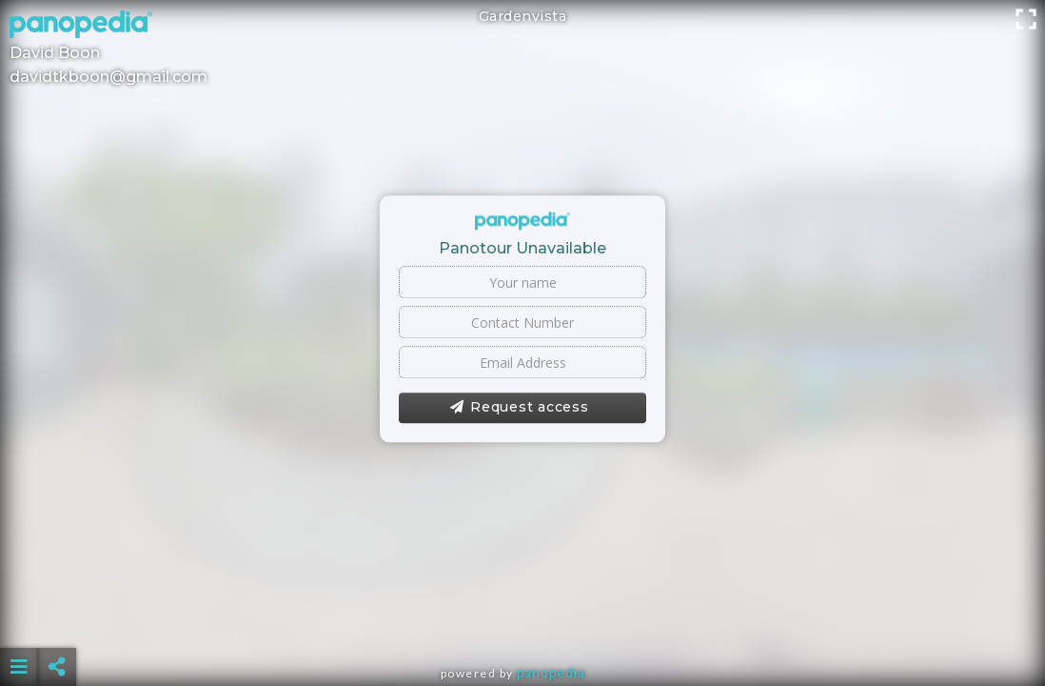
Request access (519, 407)
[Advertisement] (522, 619)
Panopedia (551, 673)
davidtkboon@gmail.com (108, 77)
